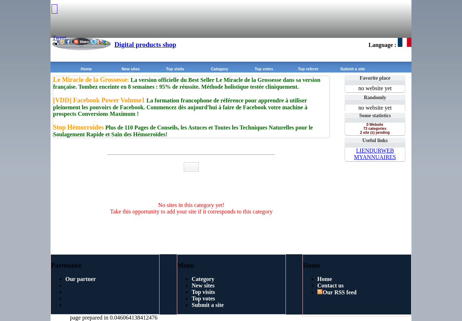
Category (219, 69)
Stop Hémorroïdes (79, 127)
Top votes (263, 69)
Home (86, 69)
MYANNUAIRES (375, 157)
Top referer (308, 69)
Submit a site (352, 69)
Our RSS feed (337, 292)
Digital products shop (145, 44)
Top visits (175, 69)
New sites (131, 69)
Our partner (80, 279)
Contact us (330, 285)
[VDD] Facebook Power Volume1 (100, 100)
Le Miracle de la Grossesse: (91, 79)
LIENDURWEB (375, 151)
